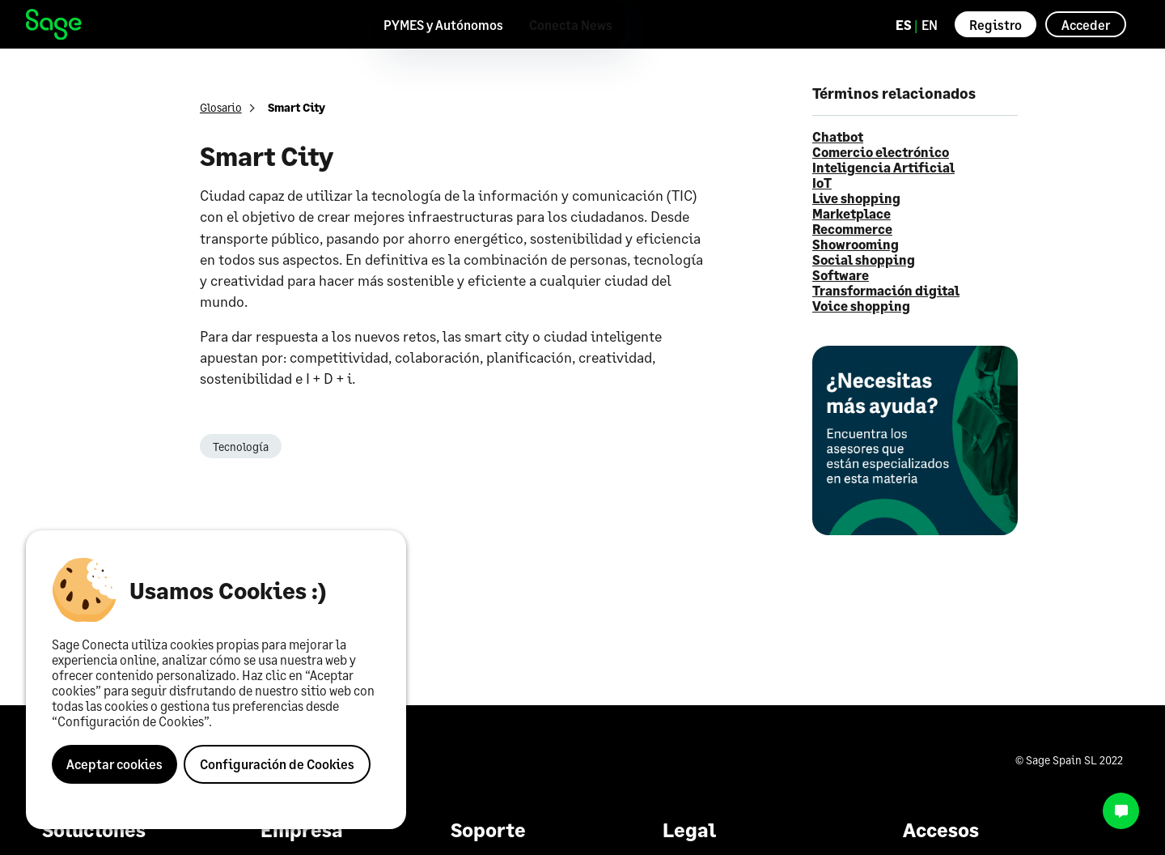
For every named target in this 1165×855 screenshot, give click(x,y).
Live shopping (856, 198)
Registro (995, 24)
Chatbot (837, 136)
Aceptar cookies (114, 764)
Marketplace (851, 213)
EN (929, 24)
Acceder (1085, 24)
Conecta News (570, 24)
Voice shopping (861, 305)
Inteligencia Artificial (883, 167)
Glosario (221, 107)
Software (840, 275)
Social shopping (863, 259)
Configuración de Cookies (277, 764)
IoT (822, 182)
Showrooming (855, 244)
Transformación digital (886, 290)
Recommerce (852, 228)
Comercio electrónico (880, 152)
